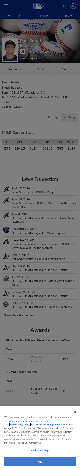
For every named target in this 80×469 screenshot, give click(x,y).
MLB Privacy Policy (20, 424)
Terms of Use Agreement (49, 424)
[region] (40, 437)
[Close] (75, 412)
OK (40, 461)
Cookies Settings (40, 450)
